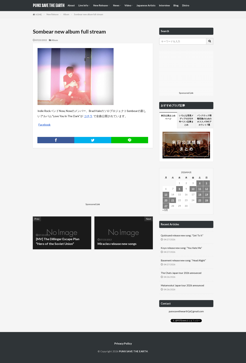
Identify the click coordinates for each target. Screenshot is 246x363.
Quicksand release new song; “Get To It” (182, 235)
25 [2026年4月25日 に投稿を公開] (199, 200)
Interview (164, 5)
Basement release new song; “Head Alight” (183, 260)
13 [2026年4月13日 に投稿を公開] (165, 194)
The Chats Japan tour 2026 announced (181, 272)
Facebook (44, 124)
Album (66, 14)
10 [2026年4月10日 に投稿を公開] (193, 188)
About (71, 5)
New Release (100, 5)
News (116, 5)
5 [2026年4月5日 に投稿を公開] (206, 183)
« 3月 (165, 210)
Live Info (83, 5)
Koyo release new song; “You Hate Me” (181, 247)
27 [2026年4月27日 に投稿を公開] (165, 205)
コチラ (88, 116)
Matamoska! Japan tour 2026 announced (182, 285)
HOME (39, 14)
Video (128, 5)
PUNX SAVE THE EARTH (48, 5)
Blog (176, 5)
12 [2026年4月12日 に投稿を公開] (206, 188)
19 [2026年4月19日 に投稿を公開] (206, 194)
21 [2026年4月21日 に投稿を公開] (172, 200)
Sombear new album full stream (88, 14)
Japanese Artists (145, 5)
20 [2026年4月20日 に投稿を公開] (165, 200)
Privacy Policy (123, 343)
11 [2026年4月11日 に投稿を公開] (199, 188)
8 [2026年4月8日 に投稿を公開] (179, 188)
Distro (185, 5)
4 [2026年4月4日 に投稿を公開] (199, 183)
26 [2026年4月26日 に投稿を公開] (206, 200)
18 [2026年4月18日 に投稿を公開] (199, 194)
